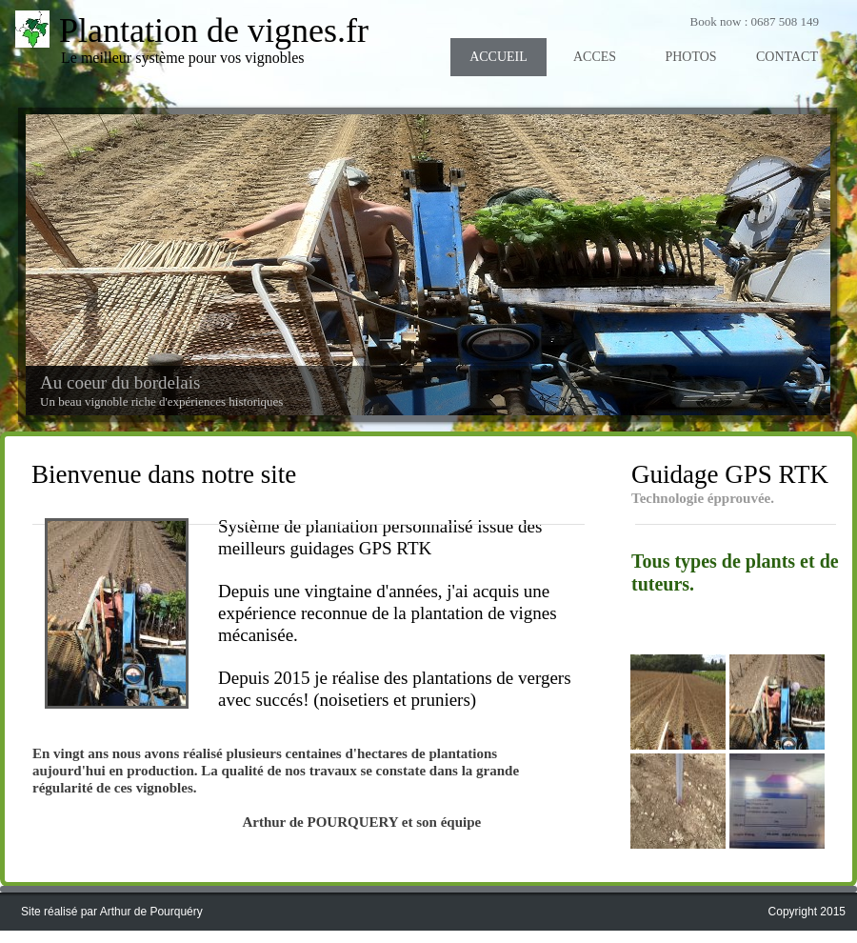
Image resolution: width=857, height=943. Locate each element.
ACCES (594, 57)
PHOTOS (690, 57)
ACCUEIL (498, 57)
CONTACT (787, 57)
